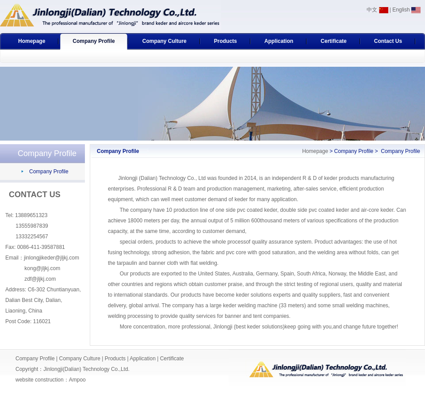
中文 (377, 10)
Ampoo (77, 380)
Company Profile (94, 41)
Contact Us (388, 41)
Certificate (334, 41)
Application (278, 41)
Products (225, 41)
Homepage (31, 41)
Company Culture (164, 41)
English (406, 10)
